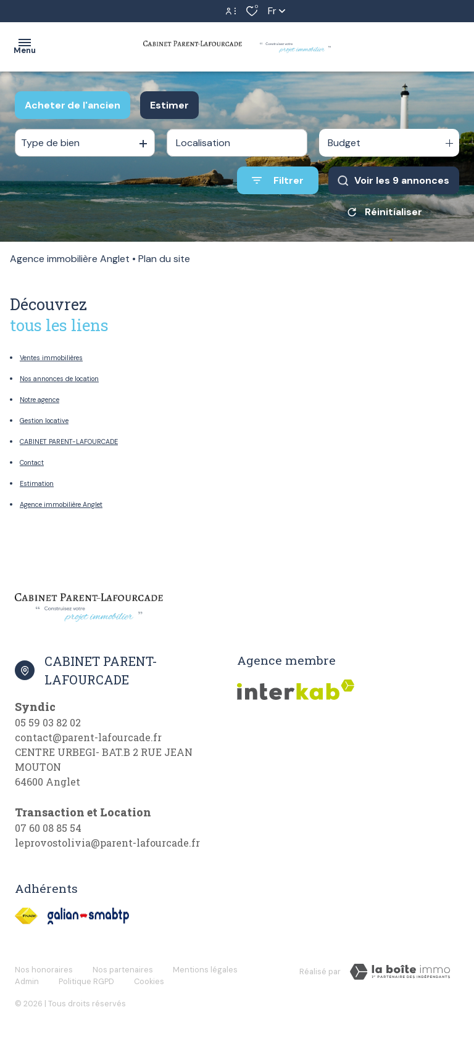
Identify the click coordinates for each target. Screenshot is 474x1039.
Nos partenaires (123, 969)
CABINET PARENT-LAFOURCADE (69, 441)
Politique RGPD (86, 981)
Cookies (149, 981)
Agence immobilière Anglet (70, 258)
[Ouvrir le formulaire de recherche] (277, 180)
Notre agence (39, 399)
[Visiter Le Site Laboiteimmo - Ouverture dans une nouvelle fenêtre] (400, 972)
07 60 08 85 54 (48, 827)
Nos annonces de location (59, 378)
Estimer (169, 105)
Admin (27, 981)
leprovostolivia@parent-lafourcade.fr (107, 842)
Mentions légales (205, 969)
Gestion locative (44, 420)
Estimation (37, 483)
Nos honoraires (44, 969)
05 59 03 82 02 (48, 722)
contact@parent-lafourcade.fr (88, 737)
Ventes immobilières (51, 357)
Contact (32, 462)
